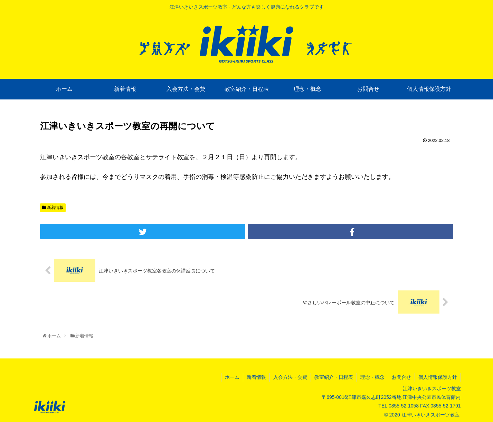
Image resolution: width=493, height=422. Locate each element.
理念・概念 (372, 377)
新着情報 (53, 207)
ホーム (232, 377)
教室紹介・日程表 (333, 377)
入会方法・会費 (290, 377)
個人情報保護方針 (437, 377)
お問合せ (401, 377)
